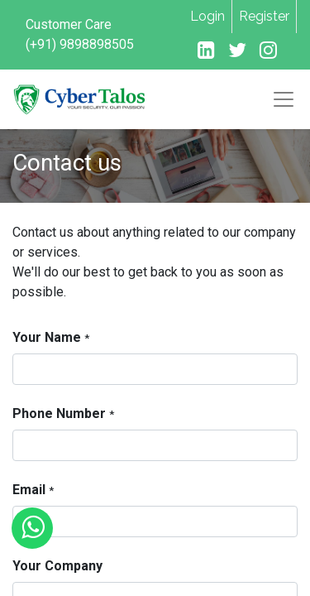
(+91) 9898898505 (80, 44)
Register (264, 16)
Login (207, 16)
